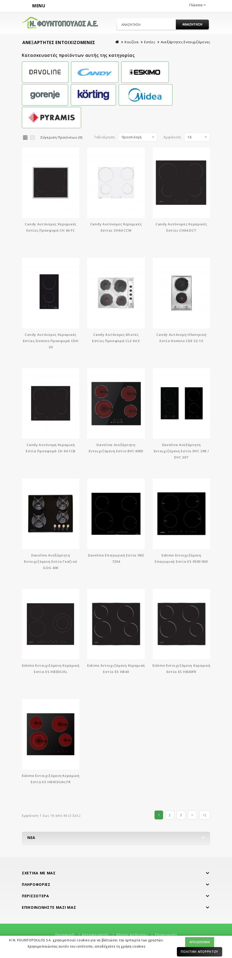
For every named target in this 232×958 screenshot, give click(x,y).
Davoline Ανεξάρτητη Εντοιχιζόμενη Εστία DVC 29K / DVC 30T (181, 451)
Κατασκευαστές (95, 934)
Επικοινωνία (166, 934)
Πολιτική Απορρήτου (199, 951)
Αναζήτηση (192, 24)
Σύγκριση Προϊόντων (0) (61, 137)
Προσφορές (65, 934)
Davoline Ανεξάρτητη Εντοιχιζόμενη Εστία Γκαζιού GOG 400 (50, 561)
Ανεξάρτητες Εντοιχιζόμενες (185, 42)
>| (205, 815)
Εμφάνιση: (173, 137)
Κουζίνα (132, 42)
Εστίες (149, 42)
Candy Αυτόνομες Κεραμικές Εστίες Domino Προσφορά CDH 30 (51, 340)
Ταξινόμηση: (105, 137)
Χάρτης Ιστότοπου (132, 934)
